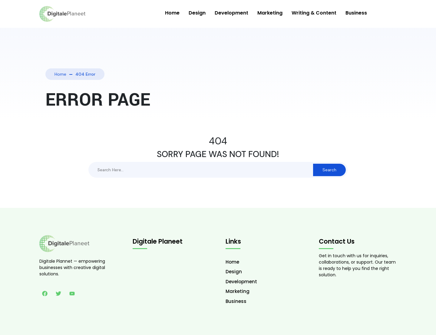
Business (356, 12)
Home (172, 12)
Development (231, 12)
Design (197, 12)
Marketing (269, 12)
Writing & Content (314, 12)
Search (329, 169)
